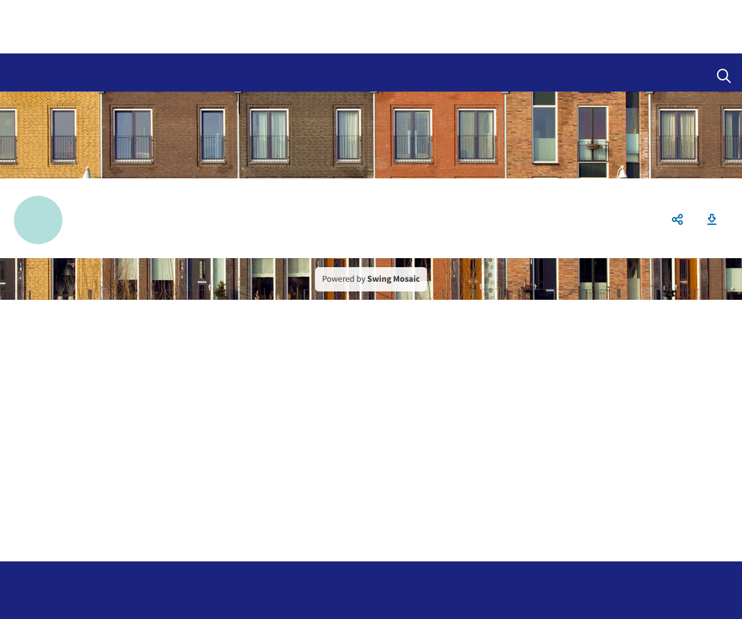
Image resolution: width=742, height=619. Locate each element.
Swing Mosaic (393, 279)
